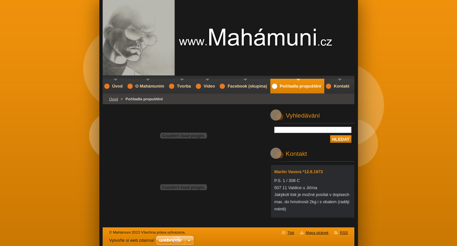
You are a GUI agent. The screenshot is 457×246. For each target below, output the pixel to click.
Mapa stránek (317, 233)
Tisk (290, 233)
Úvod (113, 99)
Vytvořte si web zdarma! (131, 240)
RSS (344, 233)
